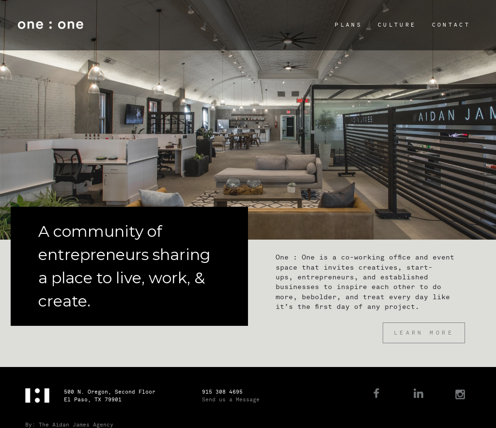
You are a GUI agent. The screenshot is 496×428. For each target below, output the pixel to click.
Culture (397, 25)
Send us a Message (231, 400)
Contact (451, 25)
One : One (50, 25)
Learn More (424, 333)
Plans (348, 25)
